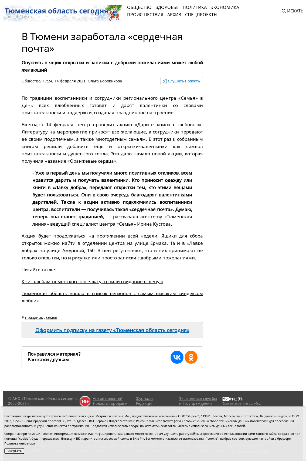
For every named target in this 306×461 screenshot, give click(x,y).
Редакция (145, 403)
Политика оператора (19, 443)
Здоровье (167, 7)
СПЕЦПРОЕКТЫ (201, 15)
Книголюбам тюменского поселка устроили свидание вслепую (92, 281)
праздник (34, 317)
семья (51, 317)
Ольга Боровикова (105, 80)
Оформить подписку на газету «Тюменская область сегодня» (112, 330)
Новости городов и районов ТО (110, 406)
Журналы (144, 398)
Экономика (225, 7)
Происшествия (145, 15)
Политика (195, 7)
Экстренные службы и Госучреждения (198, 401)
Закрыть (14, 450)
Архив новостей (108, 398)
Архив (174, 15)
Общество (139, 7)
